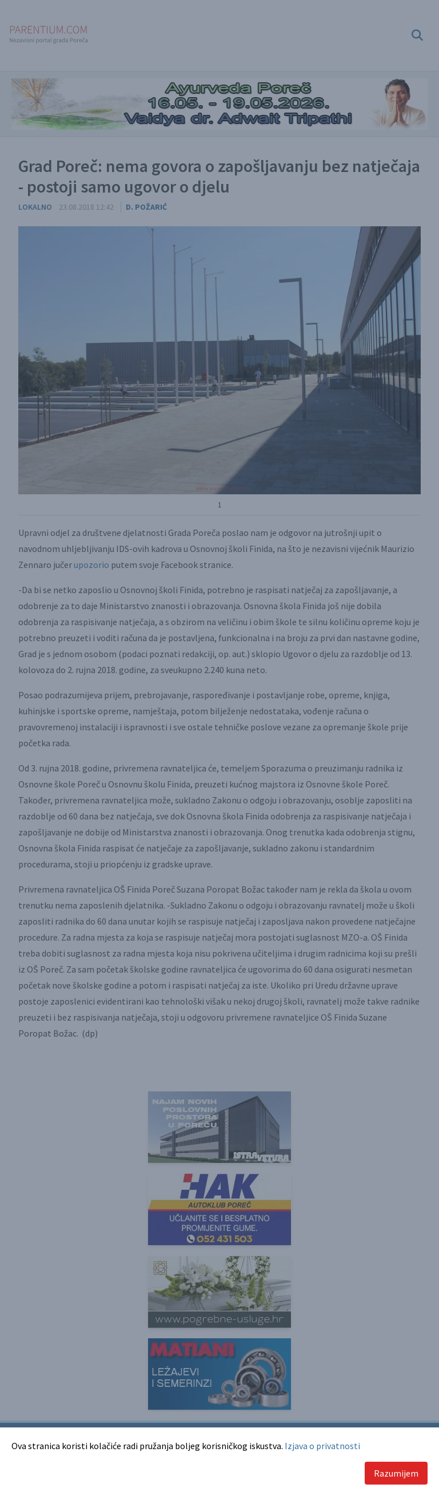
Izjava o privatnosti (322, 1445)
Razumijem (396, 1473)
